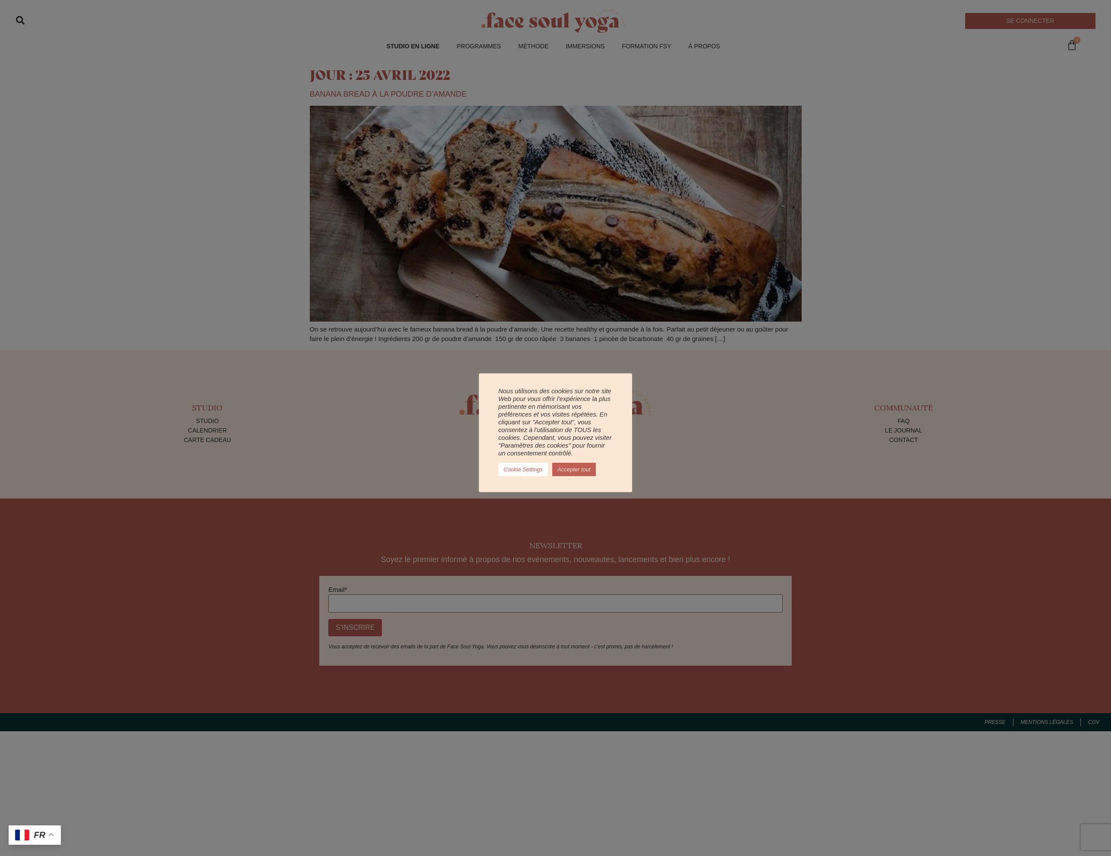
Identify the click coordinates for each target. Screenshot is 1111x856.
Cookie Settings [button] (523, 469)
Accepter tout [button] (574, 469)
